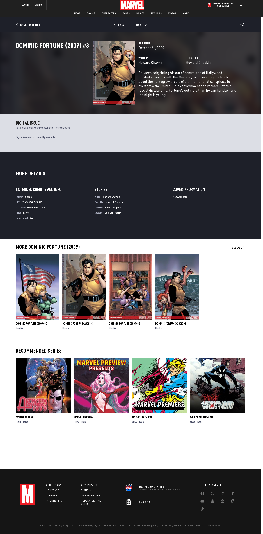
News (77, 13)
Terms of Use (44, 525)
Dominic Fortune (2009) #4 (31, 357)
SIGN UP (39, 4)
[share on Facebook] (202, 494)
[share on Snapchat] (212, 502)
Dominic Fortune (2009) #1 (170, 357)
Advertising (89, 485)
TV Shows (156, 13)
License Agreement (172, 525)
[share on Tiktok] (202, 510)
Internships (54, 500)
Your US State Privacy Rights (86, 525)
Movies (140, 13)
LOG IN (25, 4)
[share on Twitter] (212, 494)
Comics (91, 13)
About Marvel (55, 485)
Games (126, 13)
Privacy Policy (61, 525)
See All (238, 281)
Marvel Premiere (142, 451)
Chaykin (19, 361)
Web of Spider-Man (201, 451)
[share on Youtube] (202, 502)
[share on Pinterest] (222, 502)
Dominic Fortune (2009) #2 (124, 357)
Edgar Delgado (113, 241)
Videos (172, 13)
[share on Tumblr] (232, 494)
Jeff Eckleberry (113, 246)
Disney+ (86, 490)
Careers (51, 495)
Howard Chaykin (97, 78)
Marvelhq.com (90, 495)
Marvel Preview (83, 451)
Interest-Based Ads (195, 525)
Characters (109, 13)
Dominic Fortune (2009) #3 (77, 357)
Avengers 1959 (24, 451)
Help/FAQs (52, 490)
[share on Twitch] (232, 502)
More (186, 13)
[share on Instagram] (222, 494)
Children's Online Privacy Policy (143, 525)
